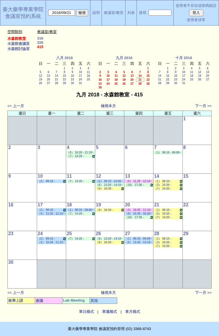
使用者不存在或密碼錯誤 (196, 5)
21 (56, 79)
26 (40, 83)
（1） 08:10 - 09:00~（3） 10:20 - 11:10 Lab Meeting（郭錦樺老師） (168, 152)
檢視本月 (108, 106)
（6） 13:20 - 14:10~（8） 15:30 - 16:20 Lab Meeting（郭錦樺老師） (110, 185)
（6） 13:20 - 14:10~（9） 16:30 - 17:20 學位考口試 (138, 242)
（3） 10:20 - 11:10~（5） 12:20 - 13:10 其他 (51, 242)
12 (40, 75)
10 (80, 72)
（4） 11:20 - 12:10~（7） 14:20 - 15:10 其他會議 (138, 181)
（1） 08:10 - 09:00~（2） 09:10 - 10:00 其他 (80, 210)
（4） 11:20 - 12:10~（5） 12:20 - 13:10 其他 (51, 213)
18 (88, 75)
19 (40, 79)
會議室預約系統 (23, 16)
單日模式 (86, 312)
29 (64, 83)
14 (56, 75)
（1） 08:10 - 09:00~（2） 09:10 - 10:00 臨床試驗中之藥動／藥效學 (168, 181)
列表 (131, 13)
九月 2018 (124, 58)
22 (64, 79)
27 (48, 83)
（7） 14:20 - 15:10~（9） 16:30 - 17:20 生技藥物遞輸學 (168, 188)
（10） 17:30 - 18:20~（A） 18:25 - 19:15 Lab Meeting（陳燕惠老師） (139, 185)
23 (72, 79)
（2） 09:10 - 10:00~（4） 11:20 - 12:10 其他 (109, 181)
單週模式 (109, 312)
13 (48, 75)
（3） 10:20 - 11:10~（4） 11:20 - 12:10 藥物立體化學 (168, 185)
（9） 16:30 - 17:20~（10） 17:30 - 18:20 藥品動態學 (110, 188)
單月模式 (132, 312)
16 (72, 75)
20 (48, 79)
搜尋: (143, 13)
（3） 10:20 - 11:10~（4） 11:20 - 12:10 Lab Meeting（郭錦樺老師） (81, 152)
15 (64, 75)
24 (80, 79)
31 (80, 83)
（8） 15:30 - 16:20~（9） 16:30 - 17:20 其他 (138, 213)
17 (80, 75)
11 (88, 72)
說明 (96, 13)
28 (56, 83)
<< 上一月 (15, 106)
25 (88, 79)
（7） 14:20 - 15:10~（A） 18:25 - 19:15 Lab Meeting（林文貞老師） (81, 156)
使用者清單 (196, 20)
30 (72, 83)
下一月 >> (203, 106)
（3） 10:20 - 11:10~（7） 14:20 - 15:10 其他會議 (138, 210)
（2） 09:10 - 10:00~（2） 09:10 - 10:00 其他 (52, 181)
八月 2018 (64, 58)
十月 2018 (183, 58)
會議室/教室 (113, 13)
